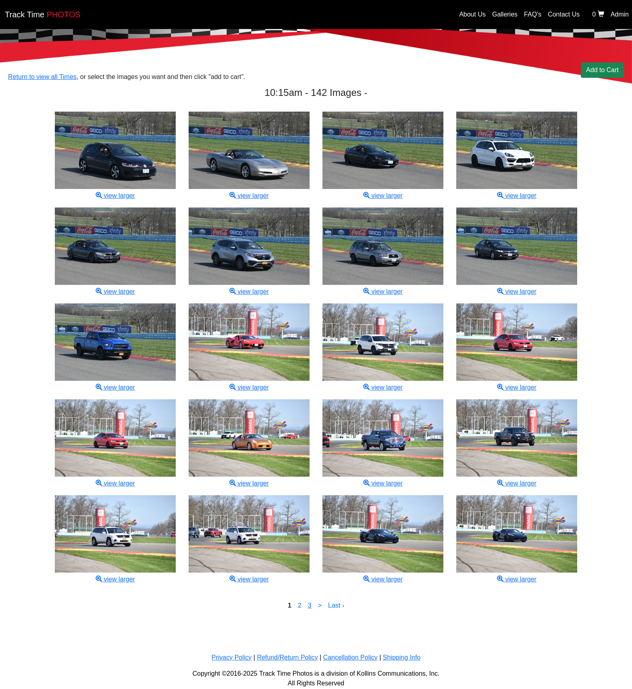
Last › (336, 605)
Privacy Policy (232, 657)
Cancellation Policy (350, 657)
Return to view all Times (42, 76)
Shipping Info (401, 657)
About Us (472, 14)
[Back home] (323, 16)
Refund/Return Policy (287, 657)
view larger (115, 195)
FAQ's (532, 14)
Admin (620, 14)
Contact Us (564, 14)
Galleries (505, 14)
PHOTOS (43, 14)
